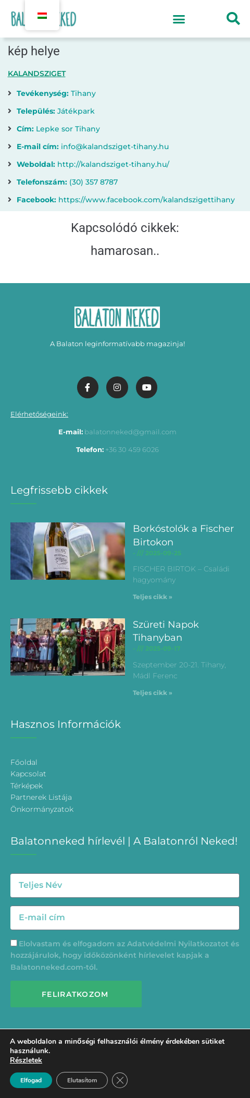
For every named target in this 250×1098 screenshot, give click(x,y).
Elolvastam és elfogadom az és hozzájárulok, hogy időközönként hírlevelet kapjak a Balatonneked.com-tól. (124, 955)
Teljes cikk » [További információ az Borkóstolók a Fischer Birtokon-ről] (152, 597)
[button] (179, 19)
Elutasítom (82, 1080)
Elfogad (31, 1080)
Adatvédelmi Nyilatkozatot (178, 943)
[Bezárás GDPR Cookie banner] (120, 1080)
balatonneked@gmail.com (130, 432)
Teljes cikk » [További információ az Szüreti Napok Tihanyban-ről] (152, 693)
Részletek (26, 1060)
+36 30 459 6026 (132, 449)
